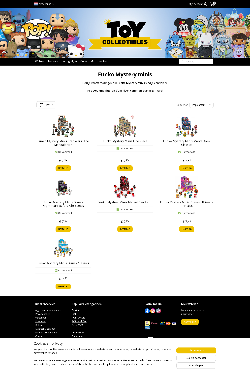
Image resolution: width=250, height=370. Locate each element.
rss (120, 364)
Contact (39, 336)
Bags (74, 339)
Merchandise (99, 61)
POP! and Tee (79, 321)
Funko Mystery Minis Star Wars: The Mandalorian (63, 143)
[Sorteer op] (201, 105)
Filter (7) (46, 105)
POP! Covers (78, 317)
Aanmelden (190, 321)
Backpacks (77, 336)
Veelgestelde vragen (46, 332)
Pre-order (40, 321)
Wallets (76, 343)
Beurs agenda (42, 339)
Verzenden (41, 317)
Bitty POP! (77, 325)
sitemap (113, 364)
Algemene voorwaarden (48, 310)
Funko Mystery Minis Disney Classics (63, 263)
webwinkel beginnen (133, 364)
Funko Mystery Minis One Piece (125, 141)
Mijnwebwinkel (162, 364)
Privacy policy (42, 314)
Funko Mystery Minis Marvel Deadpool (125, 202)
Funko (53, 61)
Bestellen (63, 168)
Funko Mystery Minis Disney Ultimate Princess (187, 204)
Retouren (40, 325)
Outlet (84, 61)
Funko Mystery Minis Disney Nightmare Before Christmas (63, 204)
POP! (74, 314)
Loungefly (69, 61)
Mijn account (198, 4)
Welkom (40, 61)
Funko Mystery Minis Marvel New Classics (186, 143)
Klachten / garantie (45, 328)
